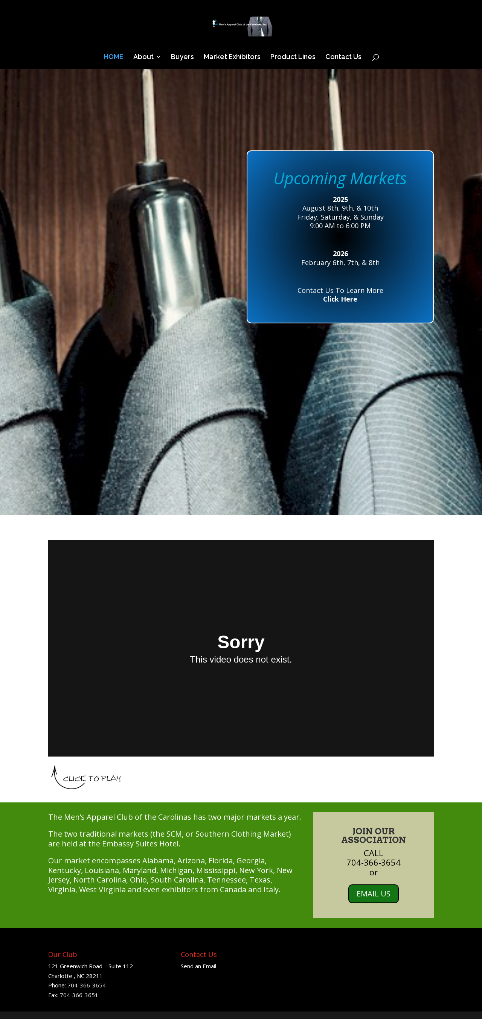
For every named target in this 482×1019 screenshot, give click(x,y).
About (143, 57)
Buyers (182, 57)
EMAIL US (373, 894)
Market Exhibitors (232, 57)
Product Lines (293, 57)
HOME (114, 57)
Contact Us (343, 57)
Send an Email (198, 966)
